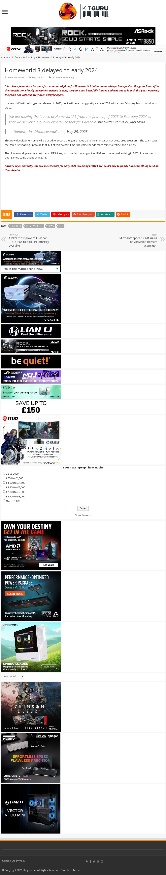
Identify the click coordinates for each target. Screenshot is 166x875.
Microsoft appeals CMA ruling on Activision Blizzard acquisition (136, 240)
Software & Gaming (23, 57)
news (51, 225)
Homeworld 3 (34, 225)
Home (4, 57)
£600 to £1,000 (14, 478)
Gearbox (16, 225)
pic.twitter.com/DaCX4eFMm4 (121, 122)
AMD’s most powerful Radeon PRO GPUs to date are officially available (29, 240)
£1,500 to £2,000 (15, 487)
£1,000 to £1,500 (15, 483)
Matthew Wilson (16, 77)
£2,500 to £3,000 (15, 496)
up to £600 (12, 473)
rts (61, 225)
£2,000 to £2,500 (15, 492)
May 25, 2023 (77, 131)
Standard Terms (70, 870)
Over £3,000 (13, 501)
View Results (83, 515)
